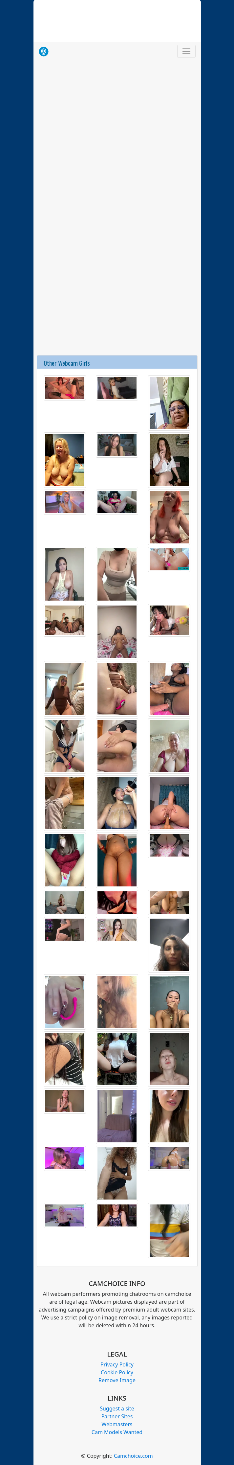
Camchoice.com (133, 1455)
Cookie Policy (117, 1372)
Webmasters (116, 1424)
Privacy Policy (117, 1364)
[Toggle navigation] (186, 51)
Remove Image (117, 1380)
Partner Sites (117, 1416)
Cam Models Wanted (117, 1432)
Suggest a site (117, 1408)
